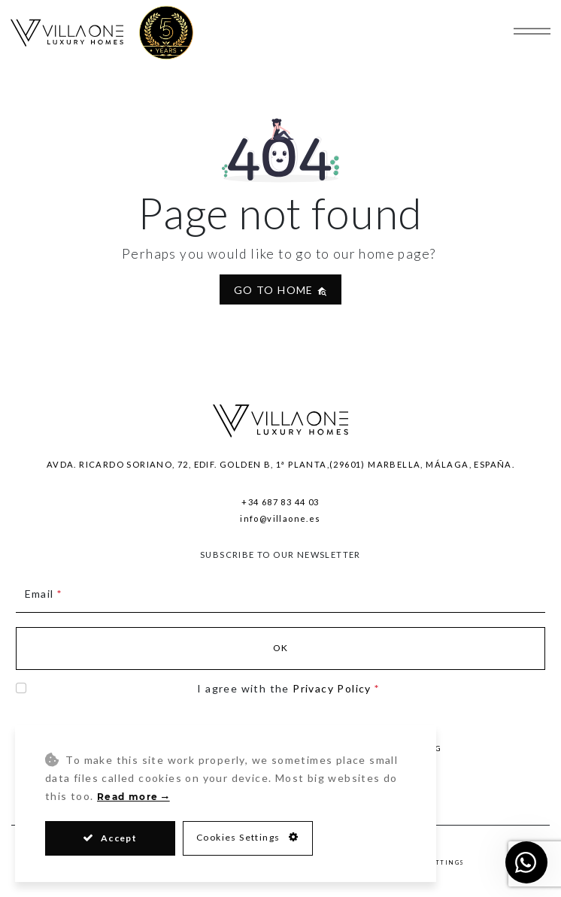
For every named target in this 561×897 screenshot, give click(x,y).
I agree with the (288, 688)
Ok (281, 647)
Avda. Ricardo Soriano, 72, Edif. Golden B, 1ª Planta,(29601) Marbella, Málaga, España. (280, 464)
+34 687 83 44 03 (280, 502)
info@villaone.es (280, 518)
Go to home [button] (280, 289)
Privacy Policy (332, 688)
